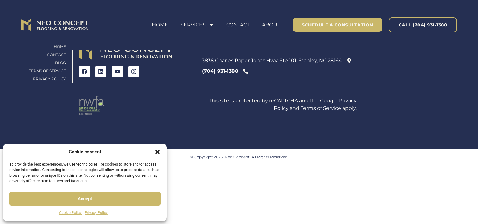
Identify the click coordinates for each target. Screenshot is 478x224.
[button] (157, 152)
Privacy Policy (96, 213)
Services (197, 24)
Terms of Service (47, 70)
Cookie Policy (70, 213)
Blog (60, 62)
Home (160, 25)
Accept (84, 199)
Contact (238, 25)
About (271, 25)
